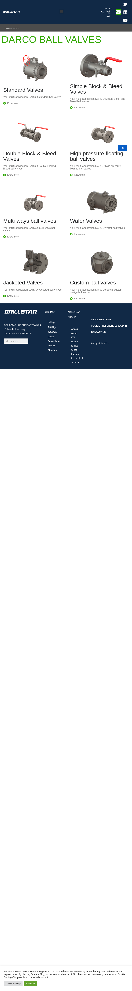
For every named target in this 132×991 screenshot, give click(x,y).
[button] (61, 11)
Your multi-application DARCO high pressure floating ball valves (95, 167)
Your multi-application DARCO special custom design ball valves (96, 291)
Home (8, 28)
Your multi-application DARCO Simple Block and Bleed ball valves (97, 100)
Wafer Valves (86, 221)
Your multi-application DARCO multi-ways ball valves (29, 229)
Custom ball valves (93, 282)
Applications (54, 341)
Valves (51, 336)
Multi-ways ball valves (29, 221)
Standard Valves (23, 90)
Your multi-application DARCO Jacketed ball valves (32, 289)
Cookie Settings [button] (13, 983)
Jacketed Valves (23, 282)
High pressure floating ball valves (96, 156)
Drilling (51, 322)
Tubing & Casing (52, 331)
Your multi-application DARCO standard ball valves (32, 97)
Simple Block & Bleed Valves (96, 89)
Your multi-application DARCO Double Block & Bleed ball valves (29, 167)
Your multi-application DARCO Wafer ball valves (97, 228)
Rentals (51, 345)
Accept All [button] (30, 983)
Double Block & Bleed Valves (29, 156)
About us (53, 350)
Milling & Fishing (52, 327)
